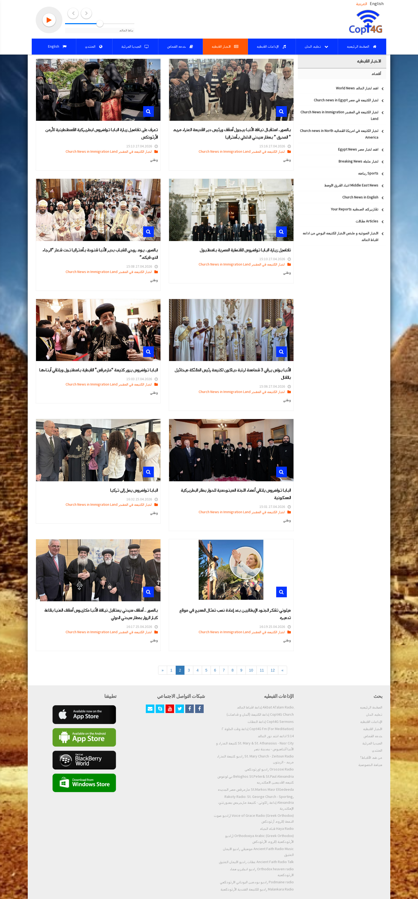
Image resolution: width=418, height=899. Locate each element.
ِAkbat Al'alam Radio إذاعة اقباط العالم (265, 707)
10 (251, 670)
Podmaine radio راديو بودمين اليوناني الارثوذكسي (257, 882)
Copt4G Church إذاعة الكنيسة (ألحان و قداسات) (260, 714)
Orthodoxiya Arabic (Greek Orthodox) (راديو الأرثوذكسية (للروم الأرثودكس (259, 839)
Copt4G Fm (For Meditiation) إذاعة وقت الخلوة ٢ (258, 729)
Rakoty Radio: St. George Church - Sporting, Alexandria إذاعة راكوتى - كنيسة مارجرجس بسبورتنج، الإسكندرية (256, 802)
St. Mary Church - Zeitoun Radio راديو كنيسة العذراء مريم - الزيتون (255, 759)
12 (273, 670)
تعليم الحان (374, 714)
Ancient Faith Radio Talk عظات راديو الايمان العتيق (256, 862)
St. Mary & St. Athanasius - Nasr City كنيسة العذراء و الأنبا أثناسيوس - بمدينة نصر (255, 746)
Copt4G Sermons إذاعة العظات (271, 721)
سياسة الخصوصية (370, 765)
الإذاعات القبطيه (371, 721)
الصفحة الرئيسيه (371, 707)
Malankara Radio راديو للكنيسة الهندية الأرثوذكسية (257, 889)
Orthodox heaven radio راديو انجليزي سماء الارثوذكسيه (262, 872)
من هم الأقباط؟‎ (371, 757)
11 (262, 670)
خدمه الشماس (373, 736)
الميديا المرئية (372, 743)
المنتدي (377, 750)
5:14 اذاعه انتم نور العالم (276, 736)
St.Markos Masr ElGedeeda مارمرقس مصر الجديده (256, 789)
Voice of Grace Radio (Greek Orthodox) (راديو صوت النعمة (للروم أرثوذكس (254, 818)
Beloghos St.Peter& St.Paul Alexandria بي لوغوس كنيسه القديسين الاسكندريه (256, 779)
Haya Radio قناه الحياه (277, 828)
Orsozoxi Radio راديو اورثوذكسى (269, 769)
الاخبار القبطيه (372, 729)
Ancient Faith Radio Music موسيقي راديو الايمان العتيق (258, 852)
